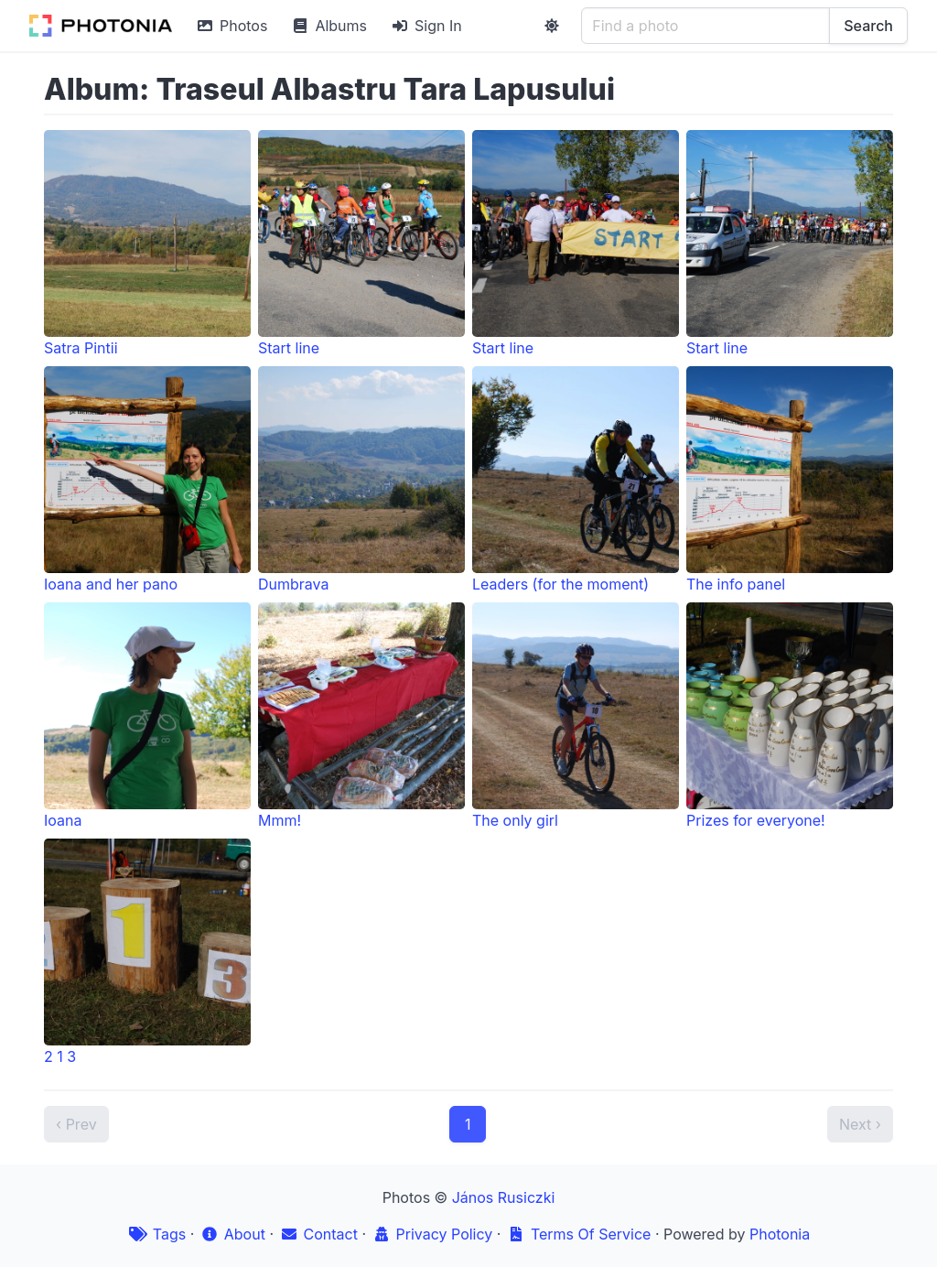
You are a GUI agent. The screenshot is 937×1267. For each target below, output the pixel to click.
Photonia (779, 1234)
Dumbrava (361, 479)
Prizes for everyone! (789, 715)
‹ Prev (76, 1124)
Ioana (147, 715)
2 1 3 (147, 952)
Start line (361, 243)
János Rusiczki (503, 1197)
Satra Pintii (147, 243)
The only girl (575, 715)
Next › (860, 1124)
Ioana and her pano (147, 479)
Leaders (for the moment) (575, 479)
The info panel (789, 479)
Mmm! (361, 715)
